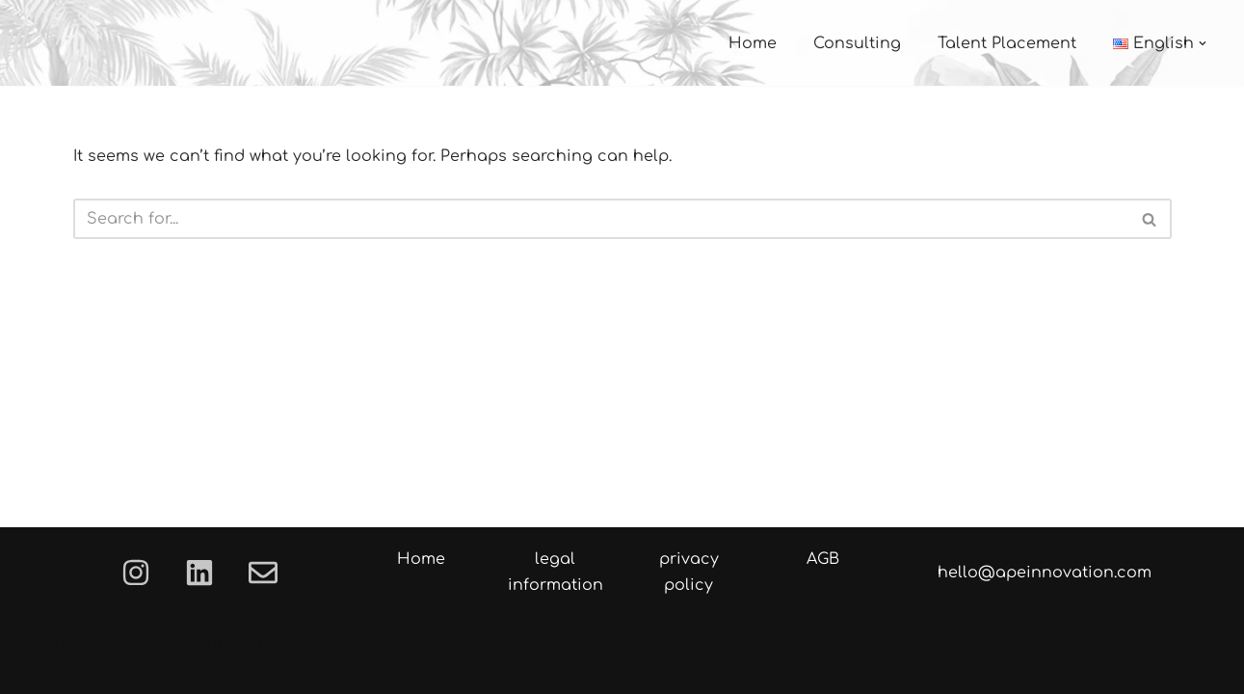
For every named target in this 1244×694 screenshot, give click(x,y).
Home (752, 43)
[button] (1202, 43)
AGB (823, 559)
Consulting (857, 43)
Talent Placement (1007, 43)
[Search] (600, 219)
